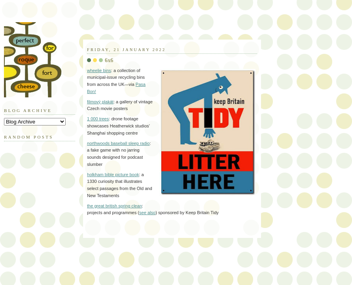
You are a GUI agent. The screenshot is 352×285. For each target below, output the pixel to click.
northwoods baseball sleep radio (118, 143)
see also (147, 212)
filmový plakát (100, 101)
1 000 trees (98, 118)
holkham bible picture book (113, 174)
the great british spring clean (114, 205)
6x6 (109, 60)
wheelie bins (99, 70)
